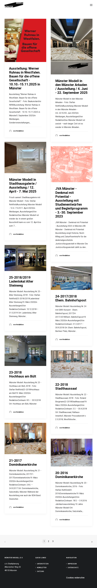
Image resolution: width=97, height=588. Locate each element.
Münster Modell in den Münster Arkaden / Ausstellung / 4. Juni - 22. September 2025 (71, 87)
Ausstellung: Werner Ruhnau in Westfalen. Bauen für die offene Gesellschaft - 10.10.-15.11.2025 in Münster (24, 78)
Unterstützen (42, 564)
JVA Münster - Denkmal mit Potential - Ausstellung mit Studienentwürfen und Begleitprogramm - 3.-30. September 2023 (71, 202)
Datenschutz (73, 567)
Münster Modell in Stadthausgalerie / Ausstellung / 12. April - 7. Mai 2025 (23, 185)
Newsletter (41, 567)
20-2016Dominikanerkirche (69, 475)
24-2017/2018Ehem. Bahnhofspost (70, 298)
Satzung (40, 571)
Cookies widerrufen (75, 577)
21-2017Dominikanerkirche (23, 462)
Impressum (72, 564)
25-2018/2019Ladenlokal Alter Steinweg (21, 281)
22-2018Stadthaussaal (66, 386)
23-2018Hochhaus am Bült (22, 374)
